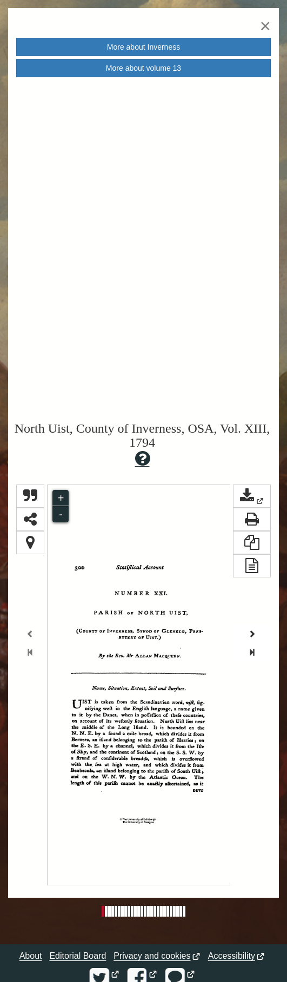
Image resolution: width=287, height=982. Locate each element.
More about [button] (143, 47)
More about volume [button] (143, 68)
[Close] (265, 25)
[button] (252, 496)
